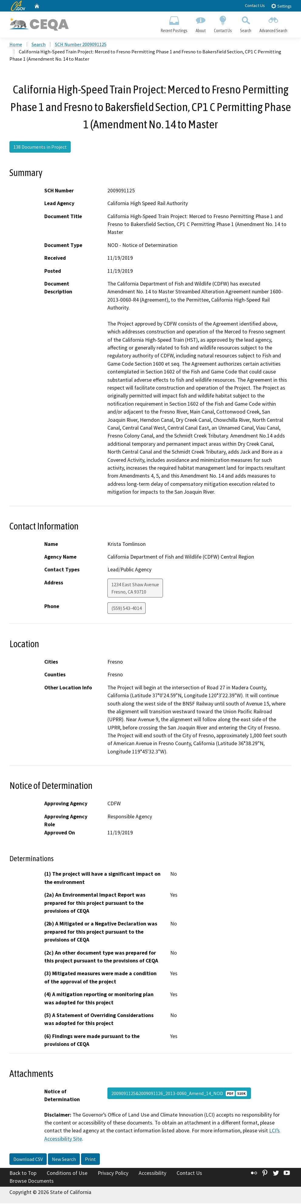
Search (246, 23)
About (200, 23)
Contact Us (255, 5)
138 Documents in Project (40, 147)
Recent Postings (174, 23)
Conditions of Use (67, 1174)
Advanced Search (273, 23)
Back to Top (22, 1174)
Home (15, 45)
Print (90, 1160)
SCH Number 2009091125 (81, 45)
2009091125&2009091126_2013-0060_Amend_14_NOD (179, 1094)
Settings (281, 6)
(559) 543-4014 (126, 609)
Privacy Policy (113, 1174)
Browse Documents (31, 1181)
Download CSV (28, 1160)
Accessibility (152, 1174)
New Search (64, 1160)
